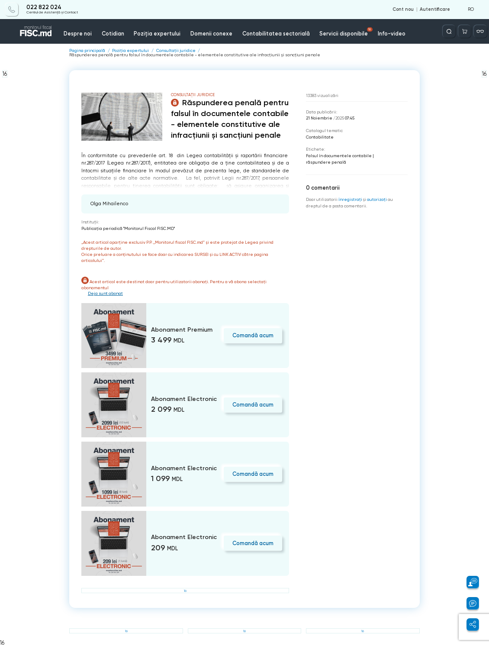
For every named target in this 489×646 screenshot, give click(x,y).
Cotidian (113, 33)
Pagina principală (87, 50)
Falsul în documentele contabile (339, 155)
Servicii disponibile (346, 32)
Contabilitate (320, 137)
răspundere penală (326, 162)
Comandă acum (252, 335)
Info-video (391, 33)
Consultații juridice (176, 50)
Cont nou (403, 9)
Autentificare (435, 9)
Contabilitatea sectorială (276, 33)
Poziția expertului (157, 33)
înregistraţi (350, 199)
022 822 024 (43, 7)
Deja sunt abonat (105, 293)
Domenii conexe (211, 33)
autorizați (377, 199)
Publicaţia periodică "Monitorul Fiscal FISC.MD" (128, 228)
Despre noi (78, 33)
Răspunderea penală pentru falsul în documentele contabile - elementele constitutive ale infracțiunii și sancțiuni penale (194, 55)
